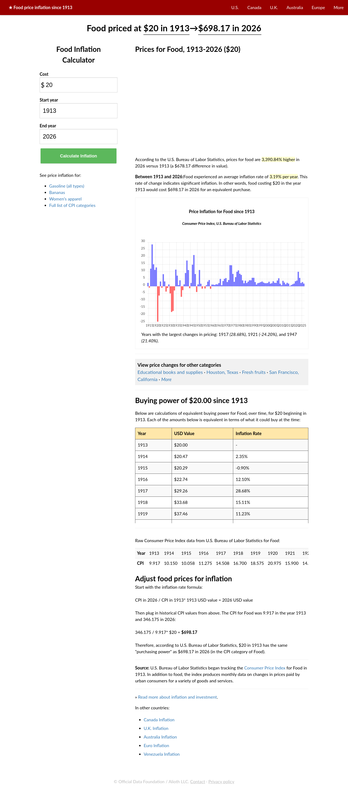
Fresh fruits (254, 372)
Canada (254, 7)
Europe (318, 7)
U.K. (274, 7)
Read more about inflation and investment (177, 697)
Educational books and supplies (170, 372)
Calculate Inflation (78, 156)
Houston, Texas (222, 372)
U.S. (235, 7)
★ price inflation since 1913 (40, 7)
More (339, 7)
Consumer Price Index (264, 667)
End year (48, 125)
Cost (44, 74)
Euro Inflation (156, 745)
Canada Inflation (159, 719)
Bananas (57, 192)
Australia (295, 7)
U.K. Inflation (156, 728)
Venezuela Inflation (162, 754)
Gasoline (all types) (66, 186)
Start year (49, 99)
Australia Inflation (160, 736)
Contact (197, 781)
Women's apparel (65, 198)
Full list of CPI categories (72, 205)
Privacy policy (221, 781)
